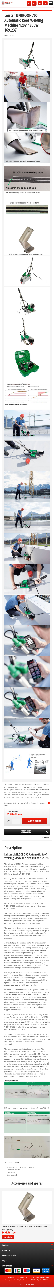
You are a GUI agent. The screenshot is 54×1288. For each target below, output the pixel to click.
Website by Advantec (27, 1284)
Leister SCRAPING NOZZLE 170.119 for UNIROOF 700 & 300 (25, 1226)
